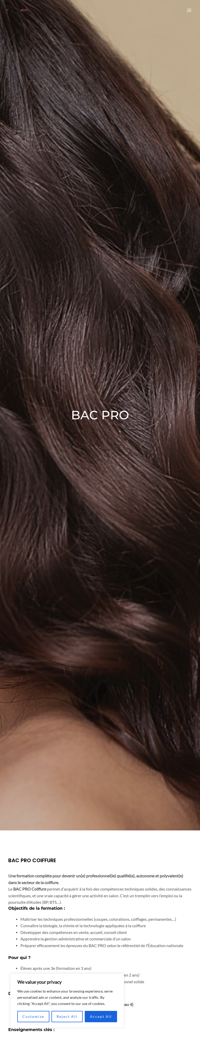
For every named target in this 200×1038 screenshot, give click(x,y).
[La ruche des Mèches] (17, 10)
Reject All (67, 1016)
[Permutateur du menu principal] (189, 10)
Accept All (101, 1016)
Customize (33, 1016)
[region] (67, 1000)
